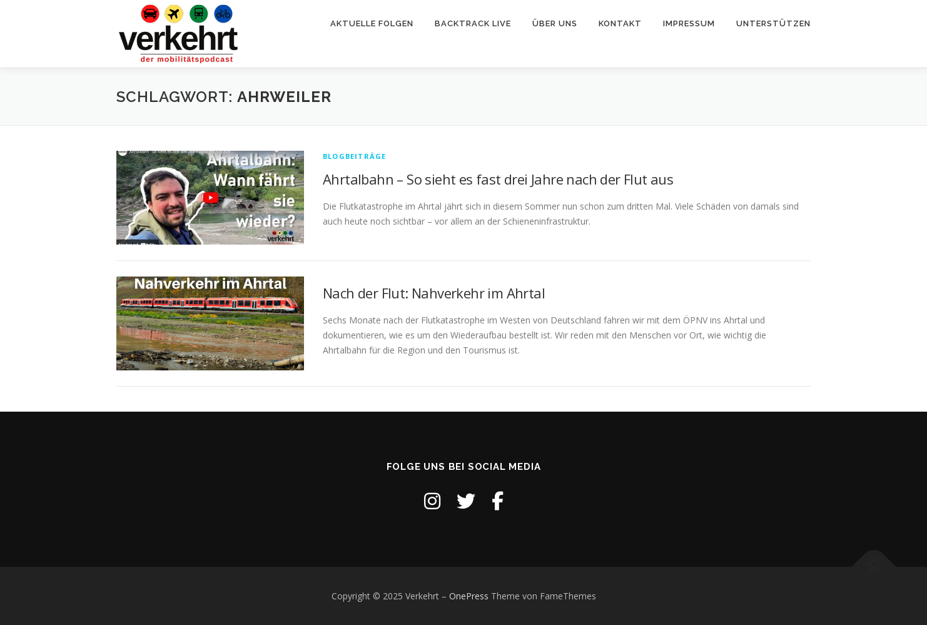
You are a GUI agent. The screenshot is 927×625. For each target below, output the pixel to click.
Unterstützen (773, 23)
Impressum (689, 23)
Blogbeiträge (354, 156)
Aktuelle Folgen (371, 23)
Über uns (554, 23)
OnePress (469, 596)
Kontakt (620, 23)
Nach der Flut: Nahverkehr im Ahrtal (434, 292)
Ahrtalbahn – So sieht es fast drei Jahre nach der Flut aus (498, 179)
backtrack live (473, 23)
